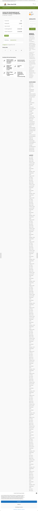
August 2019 (31, 307)
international (31, 123)
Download (6, 35)
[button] (36, 493)
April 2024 (31, 203)
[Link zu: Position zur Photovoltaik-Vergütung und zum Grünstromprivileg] (19, 74)
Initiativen (10, 15)
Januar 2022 (31, 252)
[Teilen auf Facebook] (5, 50)
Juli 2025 (31, 177)
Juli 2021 (31, 265)
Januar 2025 (31, 186)
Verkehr (30, 145)
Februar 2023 (32, 228)
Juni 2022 (31, 244)
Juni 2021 (31, 266)
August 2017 (31, 351)
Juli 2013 (31, 439)
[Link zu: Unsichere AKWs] (18, 66)
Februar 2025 (32, 184)
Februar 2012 (32, 459)
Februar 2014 (32, 426)
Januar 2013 (31, 446)
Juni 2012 (31, 455)
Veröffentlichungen (33, 146)
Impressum (23, 509)
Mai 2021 (31, 268)
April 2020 (31, 291)
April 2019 (31, 313)
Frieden (30, 111)
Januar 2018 (31, 339)
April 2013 (31, 443)
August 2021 (31, 263)
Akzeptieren (19, 501)
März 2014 (31, 424)
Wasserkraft (31, 148)
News (30, 133)
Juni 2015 (31, 398)
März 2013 (31, 445)
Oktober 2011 (32, 467)
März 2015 (31, 402)
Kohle (30, 126)
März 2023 (31, 227)
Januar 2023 (31, 230)
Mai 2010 (31, 490)
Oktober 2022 (32, 237)
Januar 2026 (31, 164)
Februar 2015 (32, 404)
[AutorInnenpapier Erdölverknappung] (37, 255)
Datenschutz (19, 509)
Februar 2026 (32, 162)
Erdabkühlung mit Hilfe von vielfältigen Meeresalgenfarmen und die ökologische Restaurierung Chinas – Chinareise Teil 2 (32, 47)
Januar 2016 (31, 383)
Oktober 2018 (32, 325)
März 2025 (31, 183)
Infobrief (31, 120)
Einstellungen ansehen (19, 507)
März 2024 (31, 205)
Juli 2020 (31, 287)
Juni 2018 (31, 332)
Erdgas (30, 99)
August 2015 (31, 395)
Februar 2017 (32, 360)
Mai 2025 (31, 180)
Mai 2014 (31, 421)
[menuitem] (33, 4)
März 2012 (31, 458)
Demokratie (31, 89)
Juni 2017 (31, 354)
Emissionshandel (32, 95)
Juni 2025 (31, 178)
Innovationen (32, 121)
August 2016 (31, 373)
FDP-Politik (31, 107)
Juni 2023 (31, 222)
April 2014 (31, 423)
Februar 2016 (32, 382)
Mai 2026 (31, 158)
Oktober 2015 (32, 391)
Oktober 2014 (32, 413)
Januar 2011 (31, 477)
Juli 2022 (31, 243)
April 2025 (31, 181)
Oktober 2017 (32, 347)
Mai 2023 (31, 224)
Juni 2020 (31, 288)
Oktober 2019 (32, 303)
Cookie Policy (15, 509)
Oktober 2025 (32, 171)
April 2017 (31, 357)
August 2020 (31, 285)
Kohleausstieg (32, 127)
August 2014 (31, 417)
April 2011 (31, 474)
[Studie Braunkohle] (1, 255)
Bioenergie (31, 86)
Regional (31, 137)
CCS (30, 88)
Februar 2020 (32, 294)
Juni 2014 (31, 420)
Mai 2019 (31, 312)
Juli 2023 (31, 221)
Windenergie (31, 151)
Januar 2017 (31, 361)
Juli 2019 (31, 309)
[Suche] (33, 4)
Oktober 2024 (32, 193)
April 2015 (31, 401)
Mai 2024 (31, 202)
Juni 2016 (31, 376)
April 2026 (31, 159)
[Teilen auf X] (10, 50)
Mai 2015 (31, 399)
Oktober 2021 (32, 259)
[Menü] (35, 4)
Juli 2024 (31, 199)
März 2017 (31, 358)
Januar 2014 (31, 427)
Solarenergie (31, 140)
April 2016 (31, 379)
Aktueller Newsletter (6, 7)
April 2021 (31, 269)
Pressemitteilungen (33, 136)
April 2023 (31, 225)
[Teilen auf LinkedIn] (16, 50)
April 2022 (31, 247)
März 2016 (31, 380)
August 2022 (31, 241)
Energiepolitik (10, 44)
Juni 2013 (31, 440)
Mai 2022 (31, 246)
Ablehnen (19, 504)
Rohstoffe (31, 139)
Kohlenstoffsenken (33, 129)
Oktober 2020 (32, 281)
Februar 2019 (32, 316)
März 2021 (31, 271)
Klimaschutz (31, 124)
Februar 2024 (32, 206)
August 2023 (31, 219)
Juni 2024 (31, 200)
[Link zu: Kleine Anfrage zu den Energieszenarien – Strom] (8, 74)
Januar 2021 (31, 274)
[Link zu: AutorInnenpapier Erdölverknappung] (19, 61)
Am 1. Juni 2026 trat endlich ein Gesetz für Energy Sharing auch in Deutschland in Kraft (32, 62)
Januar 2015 (31, 405)
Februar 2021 (32, 272)
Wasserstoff (31, 149)
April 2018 (31, 335)
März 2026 (31, 161)
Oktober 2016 (32, 369)
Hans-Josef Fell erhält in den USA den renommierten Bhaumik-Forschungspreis (32, 39)
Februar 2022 (32, 250)
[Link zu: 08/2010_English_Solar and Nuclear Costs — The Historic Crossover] (9, 61)
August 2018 (31, 329)
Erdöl (14, 44)
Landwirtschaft (32, 130)
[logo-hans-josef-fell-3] (10, 4)
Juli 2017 (31, 353)
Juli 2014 (31, 418)
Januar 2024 (31, 208)
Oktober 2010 (32, 484)
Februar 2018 (32, 338)
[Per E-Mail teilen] (21, 50)
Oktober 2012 (32, 451)
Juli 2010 (31, 489)
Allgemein (31, 83)
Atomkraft (31, 85)
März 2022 (31, 249)
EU (29, 105)
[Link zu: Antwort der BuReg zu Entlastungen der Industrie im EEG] (7, 68)
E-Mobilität (31, 91)
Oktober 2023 (32, 215)
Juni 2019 (31, 310)
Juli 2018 (31, 331)
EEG (30, 92)
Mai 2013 (31, 442)
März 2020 (31, 293)
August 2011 (31, 471)
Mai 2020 (31, 290)
